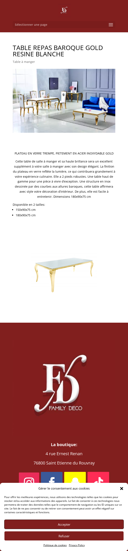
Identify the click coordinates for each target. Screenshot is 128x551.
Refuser (64, 536)
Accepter (64, 524)
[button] (122, 488)
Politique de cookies (55, 545)
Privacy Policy (77, 545)
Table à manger (24, 62)
